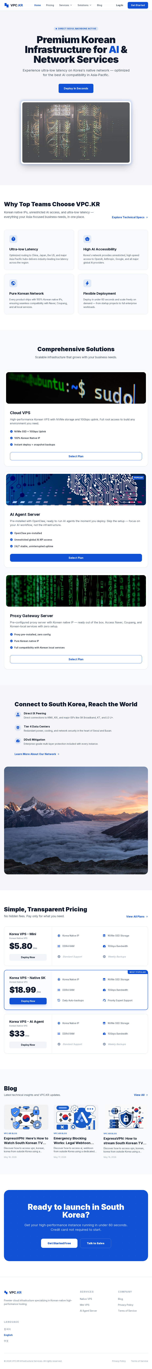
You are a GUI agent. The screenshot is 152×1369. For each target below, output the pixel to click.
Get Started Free (59, 1243)
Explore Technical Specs (130, 217)
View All (141, 1095)
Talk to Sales (95, 1243)
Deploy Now (28, 957)
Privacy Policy (125, 1304)
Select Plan (76, 456)
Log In (119, 5)
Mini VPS (84, 1304)
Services (65, 5)
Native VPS (86, 1299)
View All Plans (137, 916)
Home (37, 5)
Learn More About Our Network (37, 754)
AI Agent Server (88, 1310)
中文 (6, 1340)
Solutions (85, 5)
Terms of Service (127, 1310)
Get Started (138, 5)
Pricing (50, 5)
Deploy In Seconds (76, 88)
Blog (99, 5)
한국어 (7, 1329)
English (8, 1335)
